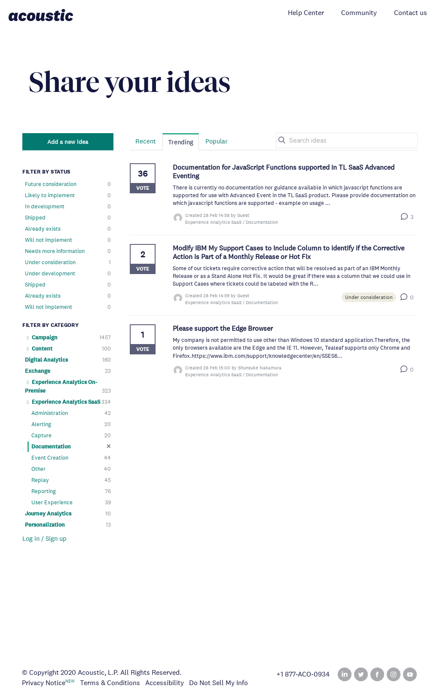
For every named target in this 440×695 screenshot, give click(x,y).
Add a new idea (67, 142)
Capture (71, 435)
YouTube (410, 674)
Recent (145, 141)
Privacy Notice (43, 682)
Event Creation (71, 458)
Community (359, 12)
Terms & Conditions (110, 682)
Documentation (71, 446)
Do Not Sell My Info (218, 682)
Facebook (377, 674)
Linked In (344, 674)
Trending (180, 142)
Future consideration (68, 184)
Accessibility (164, 682)
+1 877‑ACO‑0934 (303, 674)
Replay (71, 480)
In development (68, 206)
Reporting (71, 491)
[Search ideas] (347, 140)
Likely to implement (68, 195)
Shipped (68, 217)
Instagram (393, 674)
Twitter (361, 674)
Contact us (410, 12)
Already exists (68, 229)
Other (71, 469)
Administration (71, 413)
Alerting (71, 424)
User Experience (71, 502)
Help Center (306, 12)
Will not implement (68, 240)
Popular (216, 141)
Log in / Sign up (44, 538)
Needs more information (68, 251)
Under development (68, 273)
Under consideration (68, 262)
